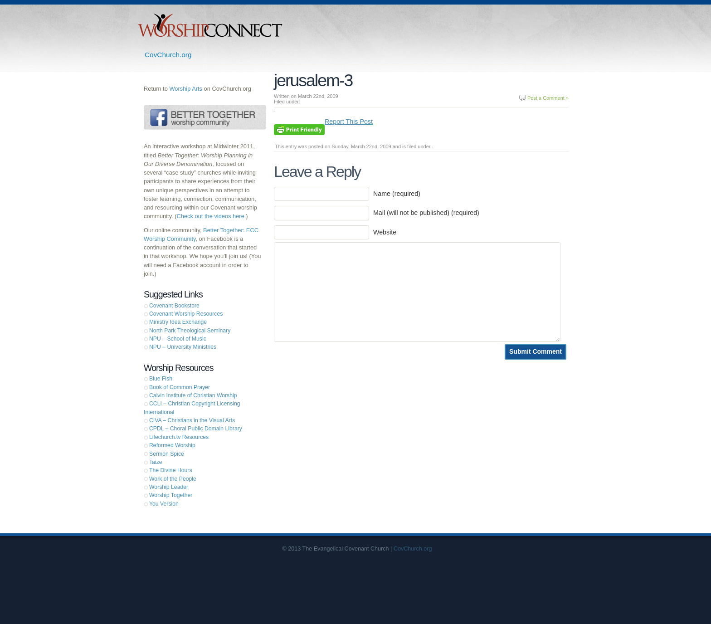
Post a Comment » (548, 98)
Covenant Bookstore (174, 305)
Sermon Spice (166, 454)
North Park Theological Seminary (189, 330)
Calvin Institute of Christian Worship (193, 395)
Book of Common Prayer (179, 387)
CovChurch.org (168, 54)
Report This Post (349, 121)
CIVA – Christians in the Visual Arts (192, 420)
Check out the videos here (210, 216)
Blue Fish (160, 378)
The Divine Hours (170, 470)
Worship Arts (185, 88)
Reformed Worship (172, 445)
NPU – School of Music (177, 339)
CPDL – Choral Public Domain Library (195, 428)
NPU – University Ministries (182, 347)
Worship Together (170, 495)
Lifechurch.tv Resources (179, 437)
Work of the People (172, 479)
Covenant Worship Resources (186, 314)
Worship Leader (168, 487)
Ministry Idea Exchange (178, 322)
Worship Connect (210, 25)
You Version (164, 504)
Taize (155, 462)
